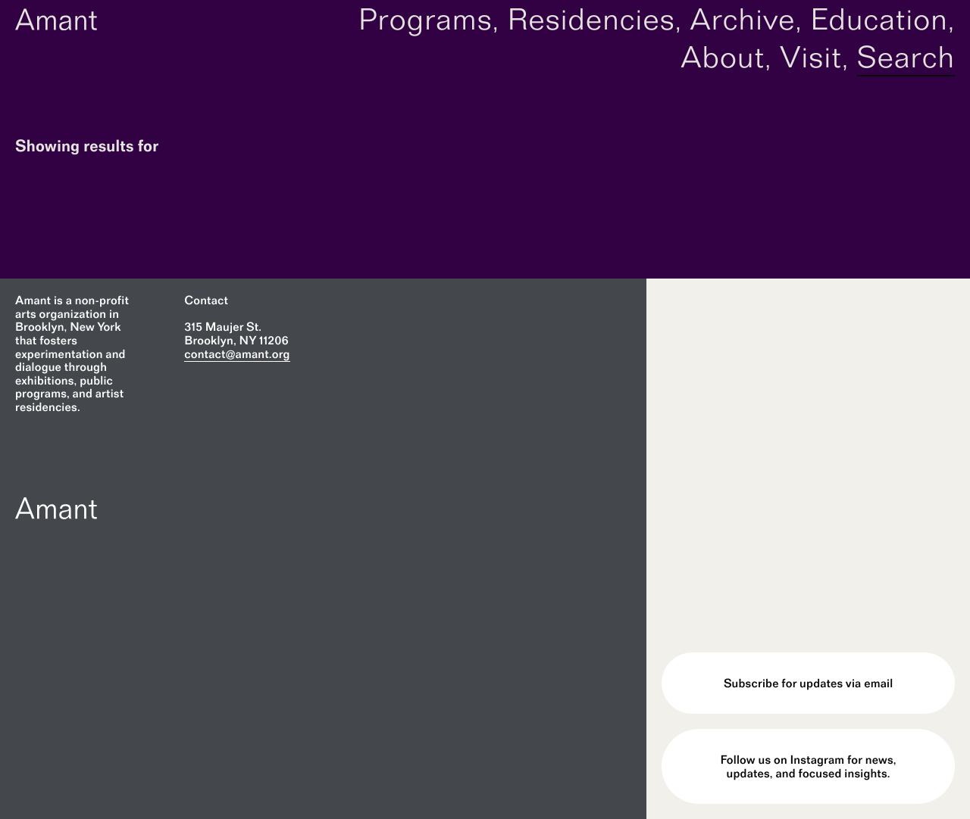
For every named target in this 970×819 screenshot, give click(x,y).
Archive (742, 19)
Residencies (590, 19)
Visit (811, 57)
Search (906, 57)
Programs (425, 19)
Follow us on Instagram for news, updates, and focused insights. (808, 766)
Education (879, 19)
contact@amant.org (236, 354)
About (723, 57)
